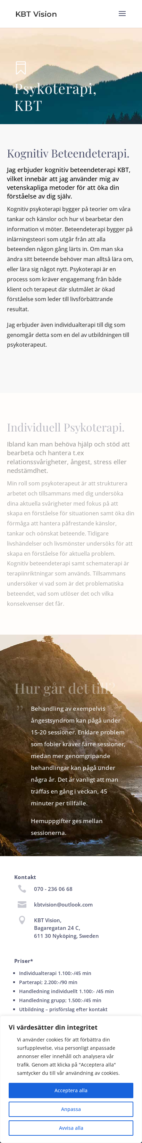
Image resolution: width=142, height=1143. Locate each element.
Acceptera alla (71, 1090)
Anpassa (71, 1109)
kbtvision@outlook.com (63, 904)
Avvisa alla (71, 1128)
